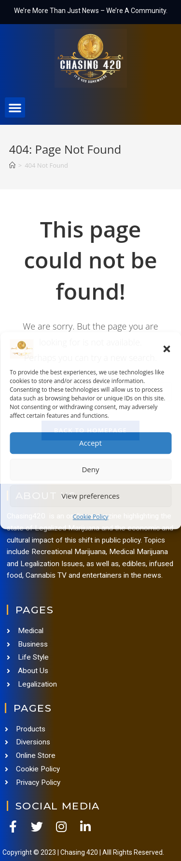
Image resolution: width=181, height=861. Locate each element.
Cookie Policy (90, 517)
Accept (90, 443)
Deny (90, 469)
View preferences (90, 496)
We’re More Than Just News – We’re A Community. (90, 10)
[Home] (12, 165)
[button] (166, 349)
